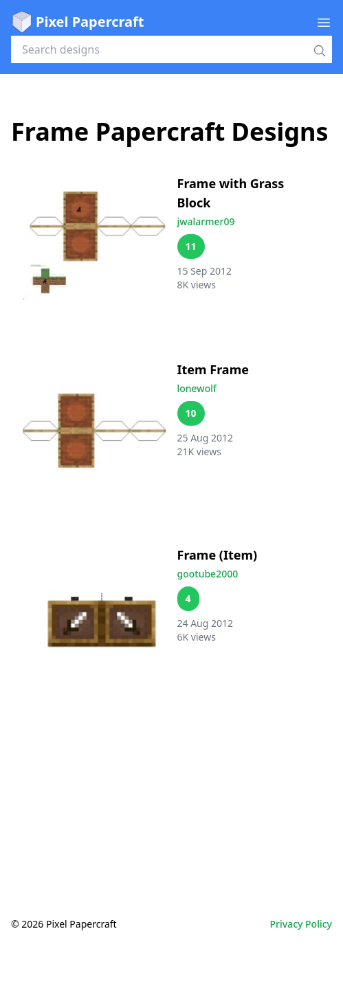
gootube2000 (208, 573)
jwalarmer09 (206, 221)
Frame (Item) (217, 555)
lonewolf (197, 388)
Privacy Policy (301, 923)
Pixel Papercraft (77, 22)
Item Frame (213, 369)
